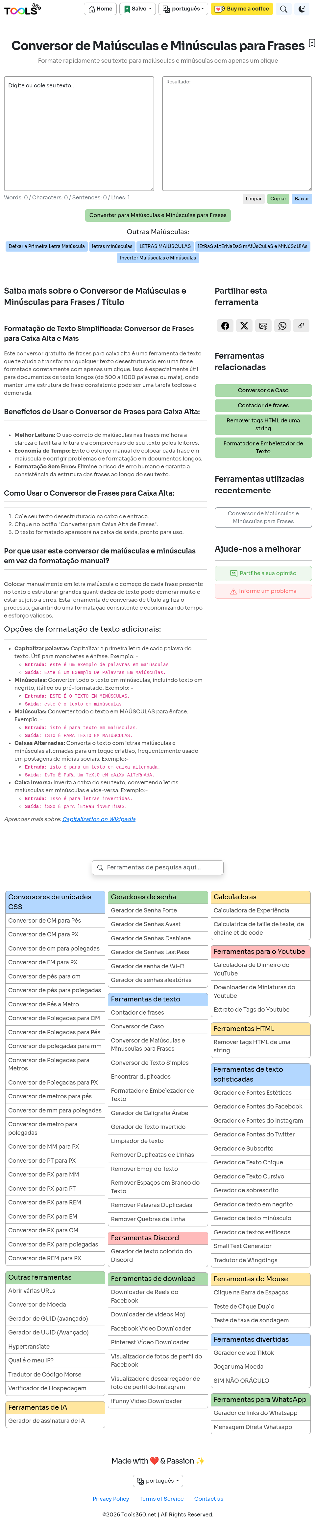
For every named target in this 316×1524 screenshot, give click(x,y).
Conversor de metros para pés (50, 1096)
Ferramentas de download (153, 1279)
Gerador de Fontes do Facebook (258, 1106)
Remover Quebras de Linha (148, 1219)
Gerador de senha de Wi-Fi (147, 966)
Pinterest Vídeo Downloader (150, 1342)
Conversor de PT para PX (42, 1160)
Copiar (278, 199)
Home (100, 9)
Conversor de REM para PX (44, 1258)
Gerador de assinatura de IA (46, 1421)
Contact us (209, 1498)
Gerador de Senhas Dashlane (151, 938)
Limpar (254, 199)
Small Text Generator (243, 1246)
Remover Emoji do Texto (144, 1169)
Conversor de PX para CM (43, 1230)
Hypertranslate (29, 1346)
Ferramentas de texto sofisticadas (248, 1074)
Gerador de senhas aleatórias (151, 980)
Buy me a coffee (241, 9)
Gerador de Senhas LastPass (150, 952)
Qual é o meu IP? (31, 1360)
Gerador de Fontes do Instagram (259, 1120)
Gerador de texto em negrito (253, 1204)
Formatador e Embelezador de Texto (263, 447)
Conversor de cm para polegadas (54, 948)
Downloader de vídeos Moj (148, 1314)
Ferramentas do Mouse (251, 1279)
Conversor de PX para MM (43, 1174)
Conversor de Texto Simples (149, 1063)
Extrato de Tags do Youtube (252, 1009)
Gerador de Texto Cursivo (249, 1176)
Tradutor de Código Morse (45, 1374)
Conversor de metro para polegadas (43, 1128)
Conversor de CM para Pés (44, 920)
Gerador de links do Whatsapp (256, 1413)
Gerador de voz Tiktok (244, 1353)
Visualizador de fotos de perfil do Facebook (156, 1361)
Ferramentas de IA (37, 1407)
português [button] (156, 1481)
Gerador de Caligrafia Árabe (149, 1113)
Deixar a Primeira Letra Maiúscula (47, 246)
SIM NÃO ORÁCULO (241, 1381)
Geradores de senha (143, 897)
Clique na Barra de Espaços (251, 1292)
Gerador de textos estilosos (252, 1232)
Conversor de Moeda (37, 1304)
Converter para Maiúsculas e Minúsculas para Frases (158, 215)
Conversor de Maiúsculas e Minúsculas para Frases (263, 517)
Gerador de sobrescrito (246, 1190)
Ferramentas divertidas (251, 1339)
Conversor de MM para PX (43, 1146)
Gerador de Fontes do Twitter (254, 1134)
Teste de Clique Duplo (244, 1306)
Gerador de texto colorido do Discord (151, 1256)
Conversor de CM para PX (43, 934)
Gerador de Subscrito (244, 1148)
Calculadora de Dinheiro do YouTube (252, 969)
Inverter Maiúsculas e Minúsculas (158, 258)
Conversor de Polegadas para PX (53, 1082)
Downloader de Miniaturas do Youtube (254, 991)
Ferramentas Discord (145, 1238)
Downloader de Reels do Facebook (144, 1296)
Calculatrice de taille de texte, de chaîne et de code (259, 928)
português (181, 9)
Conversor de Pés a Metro (43, 1004)
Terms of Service (162, 1498)
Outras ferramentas (39, 1277)
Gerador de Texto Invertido (148, 1127)
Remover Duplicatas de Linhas (152, 1155)
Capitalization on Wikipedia (98, 819)
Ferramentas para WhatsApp (260, 1400)
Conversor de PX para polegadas (53, 1244)
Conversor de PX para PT (42, 1188)
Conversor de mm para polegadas (55, 1110)
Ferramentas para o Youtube (259, 952)
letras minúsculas (112, 246)
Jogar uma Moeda (239, 1366)
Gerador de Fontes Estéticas (253, 1092)
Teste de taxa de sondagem (251, 1320)
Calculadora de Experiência (251, 910)
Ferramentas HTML (244, 1029)
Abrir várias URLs (31, 1291)
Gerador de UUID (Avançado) (48, 1332)
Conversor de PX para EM (42, 1216)
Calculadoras (235, 897)
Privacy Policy (111, 1498)
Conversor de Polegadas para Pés (54, 1032)
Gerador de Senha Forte (144, 910)
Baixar (302, 199)
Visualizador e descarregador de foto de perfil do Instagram (155, 1383)
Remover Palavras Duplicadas (151, 1205)
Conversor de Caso (263, 390)
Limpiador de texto (137, 1141)
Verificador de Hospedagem (47, 1388)
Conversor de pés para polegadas (54, 990)
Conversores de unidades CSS (49, 902)
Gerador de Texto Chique (248, 1162)
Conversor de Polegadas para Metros (48, 1064)
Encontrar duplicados (141, 1076)
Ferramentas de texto (145, 999)
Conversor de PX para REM (44, 1202)
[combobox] (157, 867)
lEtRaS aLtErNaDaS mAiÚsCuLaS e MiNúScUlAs (252, 246)
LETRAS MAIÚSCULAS (165, 246)
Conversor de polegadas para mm (55, 1046)
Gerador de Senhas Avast (146, 924)
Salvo (136, 9)
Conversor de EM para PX (42, 962)
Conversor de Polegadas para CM (54, 1018)
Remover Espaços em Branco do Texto (155, 1187)
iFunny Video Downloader (146, 1401)
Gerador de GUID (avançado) (48, 1318)
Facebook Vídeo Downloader (151, 1328)
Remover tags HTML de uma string (263, 424)
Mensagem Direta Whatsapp (253, 1427)
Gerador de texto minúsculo (252, 1218)
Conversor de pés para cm (44, 976)
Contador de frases (263, 405)
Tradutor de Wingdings (246, 1260)
